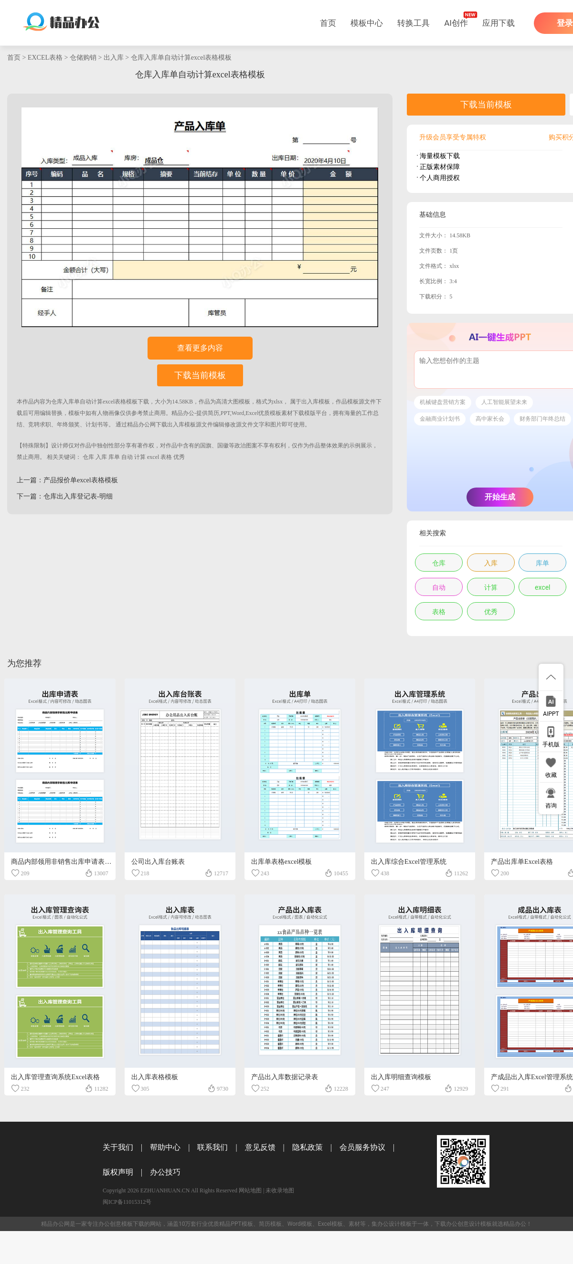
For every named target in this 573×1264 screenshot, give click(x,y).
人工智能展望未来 (504, 402)
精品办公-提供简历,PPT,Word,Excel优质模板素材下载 (237, 413)
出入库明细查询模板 (401, 1077)
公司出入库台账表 (158, 861)
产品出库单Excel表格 (522, 861)
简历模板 (270, 1224)
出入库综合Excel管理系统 (408, 861)
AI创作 (456, 23)
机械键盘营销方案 (443, 402)
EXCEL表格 (45, 57)
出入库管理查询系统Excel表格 (55, 1077)
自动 (127, 457)
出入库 (114, 57)
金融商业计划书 (440, 418)
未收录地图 (279, 1190)
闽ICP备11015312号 (127, 1202)
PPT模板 (242, 1224)
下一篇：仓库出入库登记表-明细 (65, 496)
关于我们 (118, 1147)
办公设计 (388, 1224)
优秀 (179, 457)
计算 (140, 457)
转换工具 (413, 23)
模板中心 (366, 23)
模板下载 (132, 1224)
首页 (328, 23)
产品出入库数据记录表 (284, 1077)
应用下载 (498, 23)
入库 (101, 457)
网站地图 (250, 1190)
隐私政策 (307, 1147)
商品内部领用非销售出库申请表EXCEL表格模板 (82, 861)
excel (153, 457)
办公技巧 (165, 1172)
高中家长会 (490, 418)
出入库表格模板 (154, 1077)
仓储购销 (83, 57)
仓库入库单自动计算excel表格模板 (181, 57)
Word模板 (299, 1224)
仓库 (88, 457)
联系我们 (212, 1147)
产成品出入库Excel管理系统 (532, 1077)
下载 (143, 401)
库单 (114, 457)
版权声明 (118, 1172)
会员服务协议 (362, 1147)
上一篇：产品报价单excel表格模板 (67, 480)
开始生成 (500, 496)
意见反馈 (260, 1147)
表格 (166, 457)
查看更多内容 (200, 348)
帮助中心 (165, 1147)
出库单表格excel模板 (281, 861)
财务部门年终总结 (542, 418)
